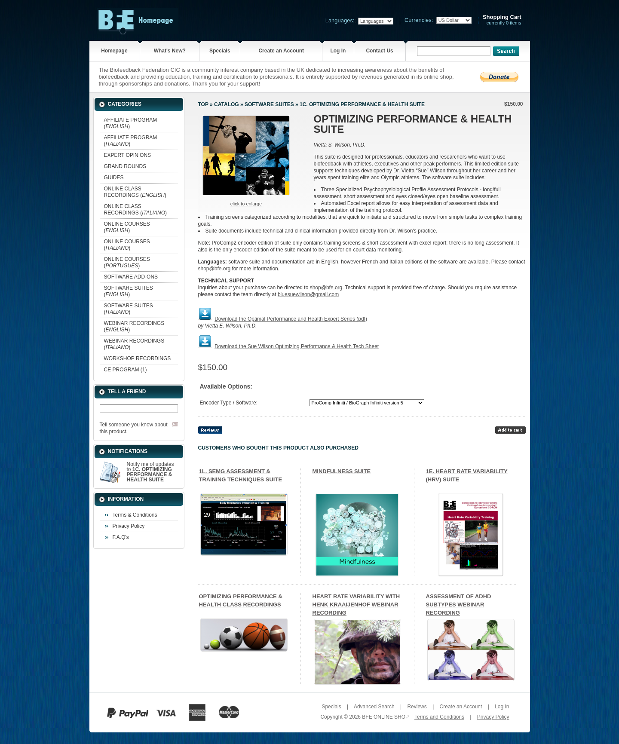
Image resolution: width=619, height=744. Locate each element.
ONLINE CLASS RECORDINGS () (135, 192)
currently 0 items (502, 20)
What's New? (170, 51)
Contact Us (379, 51)
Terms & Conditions (135, 515)
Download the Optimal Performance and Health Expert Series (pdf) (291, 319)
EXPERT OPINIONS (127, 155)
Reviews (416, 707)
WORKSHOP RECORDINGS (137, 358)
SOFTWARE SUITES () (128, 291)
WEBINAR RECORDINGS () (134, 326)
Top (203, 104)
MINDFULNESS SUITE (342, 471)
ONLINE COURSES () (127, 227)
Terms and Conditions (439, 717)
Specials (219, 51)
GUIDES (114, 178)
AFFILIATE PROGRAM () (130, 123)
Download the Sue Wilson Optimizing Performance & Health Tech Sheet (297, 346)
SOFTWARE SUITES (269, 104)
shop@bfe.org (214, 269)
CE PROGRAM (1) (125, 370)
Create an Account (281, 51)
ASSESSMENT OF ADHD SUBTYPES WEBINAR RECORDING (458, 604)
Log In (338, 51)
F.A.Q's (121, 537)
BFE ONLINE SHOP (385, 717)
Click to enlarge (246, 203)
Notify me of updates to (150, 472)
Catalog (226, 104)
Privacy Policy (129, 526)
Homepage (114, 51)
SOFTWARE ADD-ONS (131, 277)
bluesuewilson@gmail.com (308, 294)
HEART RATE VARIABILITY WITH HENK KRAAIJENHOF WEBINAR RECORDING (356, 604)
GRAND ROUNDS (125, 166)
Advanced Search (374, 707)
